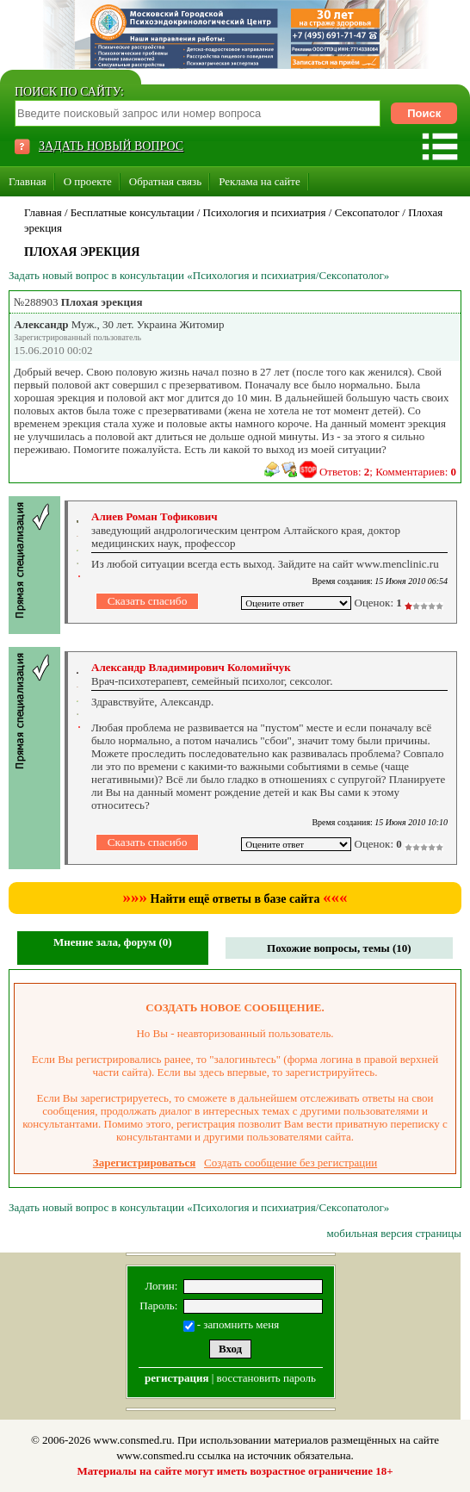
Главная (27, 181)
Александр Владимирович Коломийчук (191, 667)
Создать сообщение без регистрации (290, 1162)
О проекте (88, 181)
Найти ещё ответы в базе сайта (235, 898)
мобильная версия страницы (394, 1233)
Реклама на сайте (259, 181)
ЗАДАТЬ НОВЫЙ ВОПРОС (111, 146)
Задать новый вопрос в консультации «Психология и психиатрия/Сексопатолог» (199, 275)
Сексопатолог (367, 212)
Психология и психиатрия (264, 212)
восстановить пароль (266, 1377)
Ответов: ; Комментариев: (387, 471)
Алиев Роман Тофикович (154, 516)
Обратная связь (165, 181)
